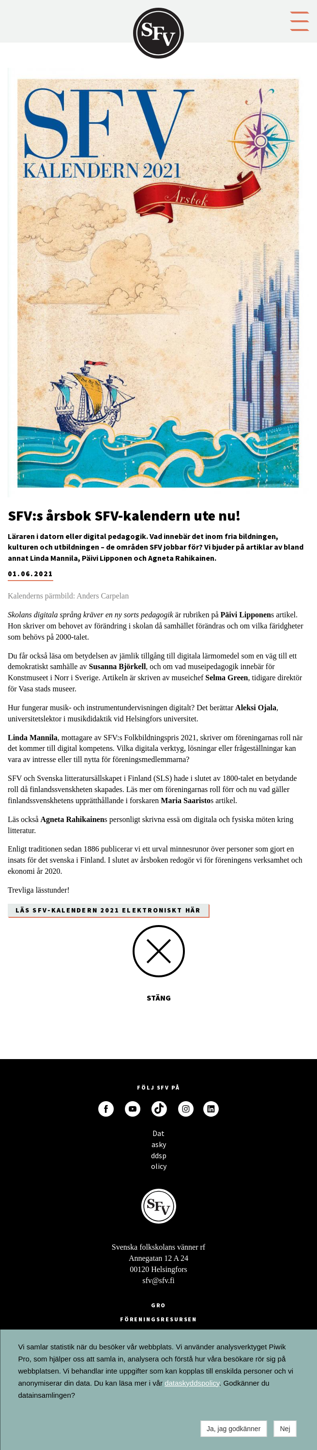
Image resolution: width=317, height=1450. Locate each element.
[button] (299, 20)
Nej (285, 1429)
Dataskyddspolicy (158, 1135)
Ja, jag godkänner (233, 1429)
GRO (158, 1305)
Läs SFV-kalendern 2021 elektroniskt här (108, 910)
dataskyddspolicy (192, 1383)
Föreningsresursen (158, 1319)
